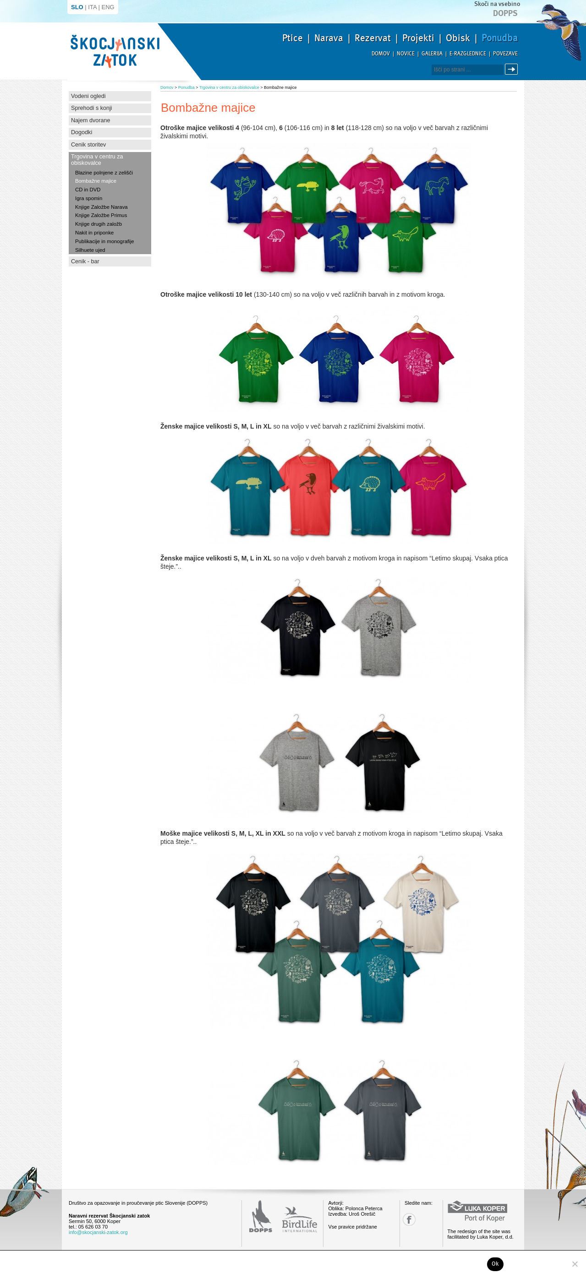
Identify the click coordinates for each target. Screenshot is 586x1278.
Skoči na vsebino (497, 4)
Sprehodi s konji (91, 108)
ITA (92, 7)
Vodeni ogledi (88, 96)
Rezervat (373, 38)
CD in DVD (87, 189)
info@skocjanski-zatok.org (98, 1232)
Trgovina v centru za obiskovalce (97, 159)
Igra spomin (88, 198)
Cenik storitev (88, 144)
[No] (574, 1263)
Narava (328, 38)
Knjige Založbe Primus (101, 215)
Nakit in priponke (94, 232)
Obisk (458, 38)
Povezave (505, 53)
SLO (77, 7)
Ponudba (500, 38)
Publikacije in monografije (104, 241)
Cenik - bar (85, 261)
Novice (406, 53)
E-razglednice (467, 53)
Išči (512, 69)
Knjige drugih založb (98, 224)
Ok (495, 1263)
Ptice (292, 38)
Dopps (505, 13)
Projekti (418, 38)
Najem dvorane (90, 120)
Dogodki (81, 132)
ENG (108, 7)
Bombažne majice (95, 181)
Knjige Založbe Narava (101, 207)
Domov (381, 53)
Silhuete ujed (90, 250)
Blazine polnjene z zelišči (104, 172)
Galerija (432, 53)
